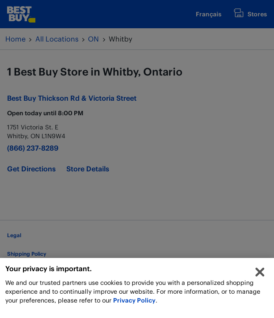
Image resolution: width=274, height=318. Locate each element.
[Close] (260, 274)
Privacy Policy (134, 302)
